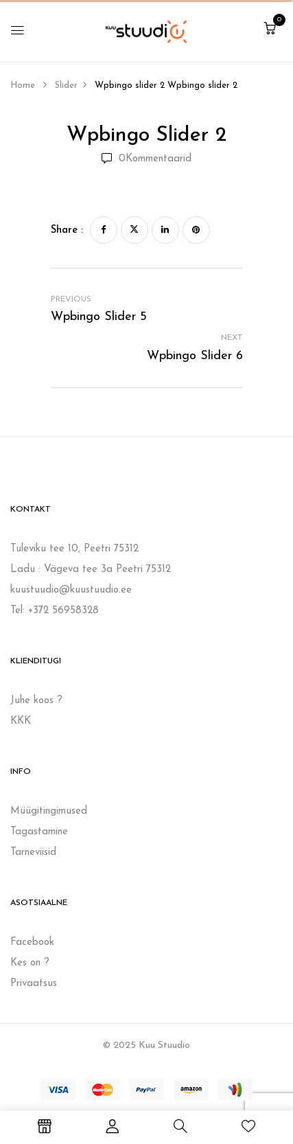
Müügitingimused (48, 811)
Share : (67, 230)
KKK (20, 721)
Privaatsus (33, 984)
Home (22, 85)
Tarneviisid (33, 852)
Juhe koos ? (36, 701)
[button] (269, 30)
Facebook (32, 942)
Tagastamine (39, 832)
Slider (66, 85)
